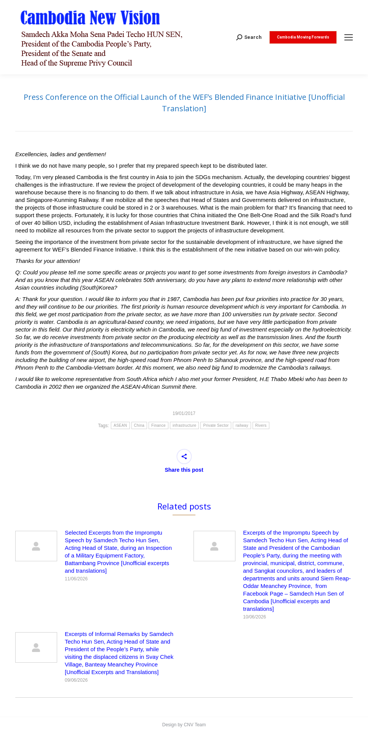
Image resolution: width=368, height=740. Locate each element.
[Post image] (36, 546)
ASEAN (120, 425)
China (139, 425)
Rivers (261, 425)
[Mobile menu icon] (348, 37)
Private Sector (216, 425)
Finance (158, 425)
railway (241, 425)
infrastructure (185, 425)
